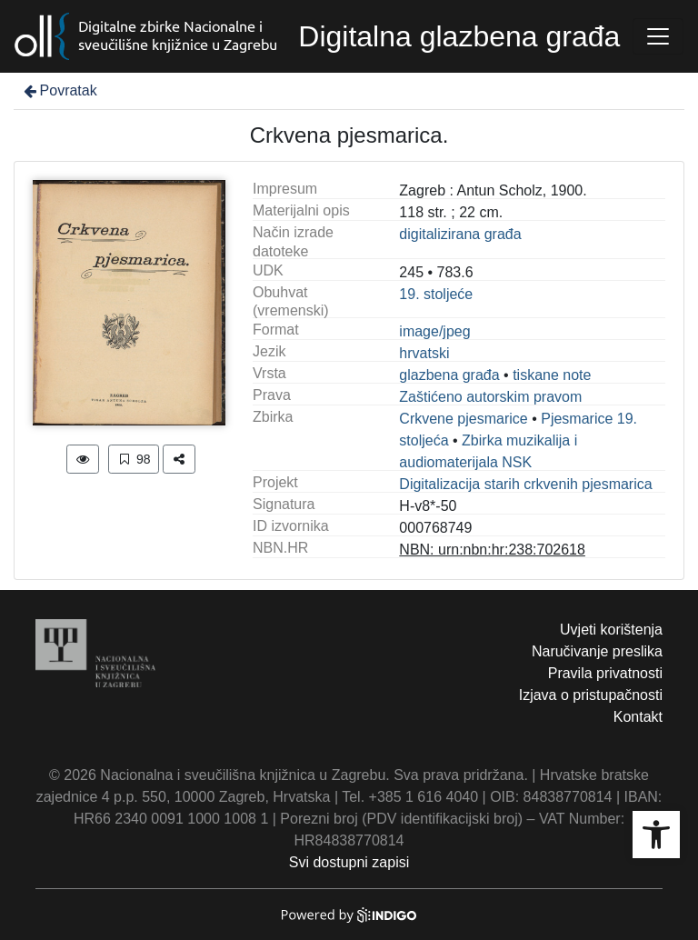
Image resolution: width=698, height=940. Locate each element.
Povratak (59, 90)
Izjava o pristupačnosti (591, 695)
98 (133, 459)
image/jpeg (434, 331)
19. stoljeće (436, 294)
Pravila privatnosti (605, 673)
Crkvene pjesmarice (463, 418)
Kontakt (638, 717)
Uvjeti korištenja (611, 629)
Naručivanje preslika (597, 651)
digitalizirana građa (460, 234)
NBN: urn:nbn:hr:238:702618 (492, 549)
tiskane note (552, 375)
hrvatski (424, 353)
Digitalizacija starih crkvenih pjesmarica (525, 484)
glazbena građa (449, 375)
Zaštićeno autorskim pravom (490, 397)
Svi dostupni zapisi (349, 862)
